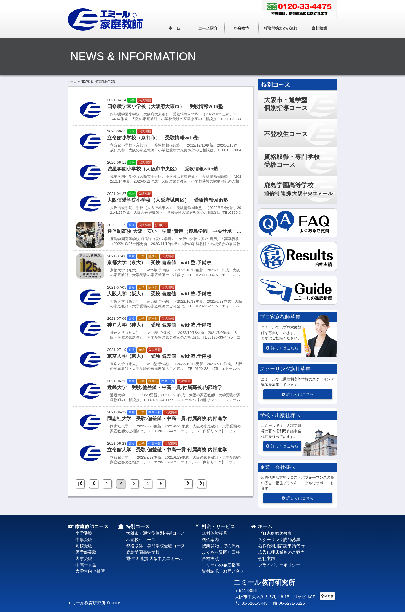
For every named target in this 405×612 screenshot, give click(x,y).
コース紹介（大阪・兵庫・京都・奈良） (208, 27)
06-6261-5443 (251, 603)
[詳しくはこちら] (282, 348)
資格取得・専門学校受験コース (292, 160)
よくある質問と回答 (221, 552)
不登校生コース (286, 134)
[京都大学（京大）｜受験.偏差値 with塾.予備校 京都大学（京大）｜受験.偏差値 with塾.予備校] (160, 266)
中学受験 (83, 539)
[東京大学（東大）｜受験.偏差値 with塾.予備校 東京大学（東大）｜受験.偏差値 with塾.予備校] (160, 359)
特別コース (337, 81)
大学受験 (83, 558)
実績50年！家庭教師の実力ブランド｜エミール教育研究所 (106, 19)
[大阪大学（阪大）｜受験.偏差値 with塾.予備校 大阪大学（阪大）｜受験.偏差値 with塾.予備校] (160, 297)
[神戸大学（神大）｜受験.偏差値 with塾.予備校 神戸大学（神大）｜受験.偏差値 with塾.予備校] (160, 328)
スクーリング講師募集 (285, 369)
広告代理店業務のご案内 (281, 552)
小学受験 (83, 533)
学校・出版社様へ (280, 415)
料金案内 (241, 27)
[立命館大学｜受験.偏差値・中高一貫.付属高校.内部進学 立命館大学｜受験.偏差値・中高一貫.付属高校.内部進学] (160, 453)
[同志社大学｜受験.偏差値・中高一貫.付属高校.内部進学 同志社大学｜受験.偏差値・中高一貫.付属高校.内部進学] (160, 422)
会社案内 (266, 558)
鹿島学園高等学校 (298, 189)
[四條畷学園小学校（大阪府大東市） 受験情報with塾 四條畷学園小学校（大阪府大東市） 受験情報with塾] (160, 109)
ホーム (174, 27)
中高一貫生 (85, 564)
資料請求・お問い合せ (223, 571)
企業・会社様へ (277, 467)
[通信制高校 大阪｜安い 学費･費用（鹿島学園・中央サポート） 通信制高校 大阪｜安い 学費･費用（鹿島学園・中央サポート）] (160, 234)
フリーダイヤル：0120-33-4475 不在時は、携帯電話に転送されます (300, 9)
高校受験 (83, 545)
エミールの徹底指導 (221, 564)
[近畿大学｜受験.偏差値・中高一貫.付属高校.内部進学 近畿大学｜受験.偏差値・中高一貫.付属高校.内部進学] (160, 390)
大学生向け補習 (90, 571)
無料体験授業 (214, 533)
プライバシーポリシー (279, 564)
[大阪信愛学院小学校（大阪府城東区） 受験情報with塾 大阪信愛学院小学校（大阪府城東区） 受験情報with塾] (160, 203)
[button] (298, 295)
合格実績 (210, 558)
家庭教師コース (88, 526)
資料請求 (319, 27)
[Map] (327, 596)
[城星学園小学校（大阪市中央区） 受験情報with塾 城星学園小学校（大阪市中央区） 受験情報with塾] (160, 172)
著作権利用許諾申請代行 (281, 545)
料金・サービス (214, 526)
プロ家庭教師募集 (280, 317)
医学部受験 (85, 552)
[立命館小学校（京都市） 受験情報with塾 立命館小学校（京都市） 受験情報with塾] (160, 141)
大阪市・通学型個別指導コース (286, 103)
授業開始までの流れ (280, 27)
